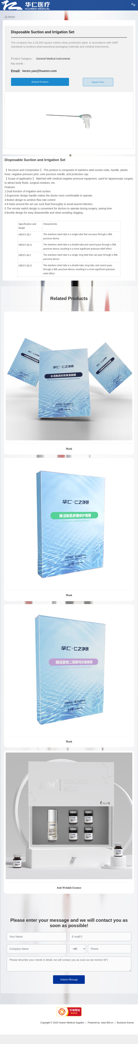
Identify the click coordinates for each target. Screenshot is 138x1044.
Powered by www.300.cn (100, 1022)
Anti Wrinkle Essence (69, 887)
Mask (69, 448)
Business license (125, 1022)
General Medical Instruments (53, 58)
